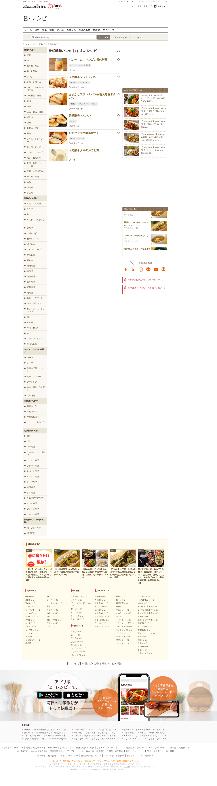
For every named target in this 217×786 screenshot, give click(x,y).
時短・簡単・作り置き (36, 388)
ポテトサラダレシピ (124, 630)
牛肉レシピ (30, 596)
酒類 (29, 182)
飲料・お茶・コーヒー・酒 (36, 164)
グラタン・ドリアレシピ (126, 623)
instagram (141, 269)
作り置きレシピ (144, 596)
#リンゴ (72, 65)
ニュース (90, 751)
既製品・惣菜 (33, 128)
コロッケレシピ (122, 640)
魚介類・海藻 (33, 66)
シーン (30, 357)
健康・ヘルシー (34, 376)
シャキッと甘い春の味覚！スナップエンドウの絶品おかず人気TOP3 (153, 98)
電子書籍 (170, 751)
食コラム (71, 29)
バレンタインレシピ (79, 655)
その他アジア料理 (35, 498)
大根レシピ (30, 620)
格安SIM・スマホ (144, 747)
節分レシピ (75, 635)
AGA (149, 751)
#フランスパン (83, 82)
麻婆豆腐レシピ (122, 603)
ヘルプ (98, 755)
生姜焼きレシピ (101, 603)
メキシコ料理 (33, 514)
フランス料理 (33, 466)
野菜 (29, 55)
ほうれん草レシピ (32, 640)
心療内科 (101, 747)
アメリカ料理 (33, 509)
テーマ (30, 363)
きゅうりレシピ (31, 636)
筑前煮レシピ (100, 610)
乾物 (29, 101)
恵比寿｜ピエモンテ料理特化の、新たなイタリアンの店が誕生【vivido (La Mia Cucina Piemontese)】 (68, 732)
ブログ (121, 747)
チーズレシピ (52, 600)
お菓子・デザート (35, 298)
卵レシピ (50, 596)
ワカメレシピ (52, 623)
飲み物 (30, 322)
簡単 (51, 29)
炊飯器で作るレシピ (146, 616)
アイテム (111, 747)
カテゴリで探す (134, 37)
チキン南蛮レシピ (102, 620)
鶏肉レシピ (30, 603)
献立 (37, 29)
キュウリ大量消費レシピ (148, 613)
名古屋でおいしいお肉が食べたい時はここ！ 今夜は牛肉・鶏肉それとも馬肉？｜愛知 (162, 735)
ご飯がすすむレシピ (146, 653)
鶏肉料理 (31, 276)
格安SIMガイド (161, 747)
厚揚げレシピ (52, 610)
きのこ (30, 77)
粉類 (29, 106)
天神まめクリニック (85, 747)
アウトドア (32, 382)
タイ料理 (31, 493)
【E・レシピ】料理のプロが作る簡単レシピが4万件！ (95, 663)
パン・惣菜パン (34, 303)
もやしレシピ (30, 626)
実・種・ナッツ (34, 147)
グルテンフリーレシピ (147, 633)
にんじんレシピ (31, 633)
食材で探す (120, 37)
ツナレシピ (51, 626)
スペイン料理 (33, 471)
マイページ (108, 29)
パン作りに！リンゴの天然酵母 (88, 59)
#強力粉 (72, 82)
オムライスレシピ (123, 613)
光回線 (173, 747)
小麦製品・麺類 (34, 95)
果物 (29, 133)
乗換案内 (100, 751)
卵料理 (30, 228)
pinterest (163, 269)
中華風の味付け (34, 417)
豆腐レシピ (51, 606)
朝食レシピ (142, 643)
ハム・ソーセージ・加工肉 (36, 88)
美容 (128, 751)
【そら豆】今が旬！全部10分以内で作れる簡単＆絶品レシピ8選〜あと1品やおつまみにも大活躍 (116, 735)
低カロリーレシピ (145, 626)
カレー (30, 333)
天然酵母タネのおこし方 (84, 150)
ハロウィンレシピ (78, 648)
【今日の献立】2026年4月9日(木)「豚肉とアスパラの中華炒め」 (153, 124)
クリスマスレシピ (78, 652)
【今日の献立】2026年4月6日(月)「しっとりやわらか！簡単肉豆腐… (153, 150)
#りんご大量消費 (84, 65)
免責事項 (149, 755)
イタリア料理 (33, 460)
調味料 (30, 187)
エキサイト (162, 6)
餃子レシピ (120, 600)
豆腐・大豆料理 (34, 203)
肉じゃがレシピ (101, 606)
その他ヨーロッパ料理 (36, 453)
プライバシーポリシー (68, 755)
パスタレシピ (121, 616)
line (148, 269)
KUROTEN (18, 747)
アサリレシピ (76, 609)
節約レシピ (142, 636)
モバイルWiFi (22, 751)
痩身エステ (159, 751)
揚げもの (31, 244)
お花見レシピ (76, 645)
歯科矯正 (119, 751)
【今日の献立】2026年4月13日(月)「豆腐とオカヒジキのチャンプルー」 (106, 729)
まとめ (60, 29)
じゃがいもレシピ (32, 610)
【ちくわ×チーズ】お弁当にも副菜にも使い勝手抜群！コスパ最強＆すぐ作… (153, 137)
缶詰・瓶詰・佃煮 (35, 112)
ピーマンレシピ (31, 630)
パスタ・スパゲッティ (36, 221)
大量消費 (31, 395)
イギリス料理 (33, 476)
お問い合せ (109, 755)
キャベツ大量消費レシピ (148, 606)
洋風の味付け (33, 411)
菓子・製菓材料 (34, 158)
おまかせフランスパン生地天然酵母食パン (92, 96)
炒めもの (31, 255)
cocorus (34, 751)
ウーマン (71, 751)
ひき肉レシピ (30, 606)
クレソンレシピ (77, 616)
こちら (127, 766)
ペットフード (138, 751)
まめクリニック (67, 747)
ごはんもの (32, 344)
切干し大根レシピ (54, 620)
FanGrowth (52, 747)
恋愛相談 (54, 751)
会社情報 (41, 755)
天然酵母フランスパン (82, 77)
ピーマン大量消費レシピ (148, 610)
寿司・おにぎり (34, 328)
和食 (29, 436)
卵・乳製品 (32, 71)
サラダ (30, 209)
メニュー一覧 (162, 1)
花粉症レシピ (76, 638)
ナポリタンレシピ (123, 620)
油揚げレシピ (52, 613)
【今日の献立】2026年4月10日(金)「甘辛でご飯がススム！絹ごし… (153, 111)
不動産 (110, 751)
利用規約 (52, 755)
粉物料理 (31, 266)
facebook (126, 269)
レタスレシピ (76, 600)
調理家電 (31, 533)
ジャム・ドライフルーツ (36, 140)
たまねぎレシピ (31, 613)
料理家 (96, 29)
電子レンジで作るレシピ (148, 620)
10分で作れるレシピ (146, 600)
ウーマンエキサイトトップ (140, 6)
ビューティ (136, 1)
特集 (44, 29)
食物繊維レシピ (144, 630)
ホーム (28, 29)
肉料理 (30, 271)
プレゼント (151, 1)
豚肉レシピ (30, 600)
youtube (156, 269)
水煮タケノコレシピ (79, 596)
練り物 (30, 117)
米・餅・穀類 (33, 176)
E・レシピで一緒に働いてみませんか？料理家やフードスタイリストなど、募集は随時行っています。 (95, 761)
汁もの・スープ (34, 249)
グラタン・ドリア (35, 338)
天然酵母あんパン (80, 115)
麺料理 (30, 293)
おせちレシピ (76, 631)
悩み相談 (44, 751)
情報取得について (135, 755)
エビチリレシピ (122, 610)
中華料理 (31, 447)
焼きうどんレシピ (102, 626)
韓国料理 (31, 487)
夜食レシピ (142, 650)
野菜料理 (31, 287)
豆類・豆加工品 (34, 82)
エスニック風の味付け (36, 423)
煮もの (30, 260)
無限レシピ (142, 640)
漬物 (29, 122)
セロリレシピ (76, 612)
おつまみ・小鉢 (34, 239)
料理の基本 (84, 29)
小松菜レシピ (30, 643)
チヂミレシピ (121, 633)
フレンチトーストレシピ (126, 643)
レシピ (80, 751)
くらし (127, 1)
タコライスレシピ (123, 636)
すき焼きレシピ (101, 613)
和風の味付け (33, 406)
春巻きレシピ (121, 606)
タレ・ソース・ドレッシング (36, 310)
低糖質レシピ (143, 623)
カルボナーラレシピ (124, 626)
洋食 (29, 441)
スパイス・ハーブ (35, 152)
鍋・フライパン (34, 528)
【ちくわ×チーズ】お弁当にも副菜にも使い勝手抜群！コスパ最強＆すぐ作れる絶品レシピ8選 (165, 738)
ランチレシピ (143, 647)
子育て (121, 1)
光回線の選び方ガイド (36, 747)
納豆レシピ (51, 616)
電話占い (130, 747)
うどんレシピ (100, 623)
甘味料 (30, 193)
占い (144, 1)
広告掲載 (120, 755)
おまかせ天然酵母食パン (84, 133)
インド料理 (32, 503)
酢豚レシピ (120, 596)
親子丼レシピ (100, 596)
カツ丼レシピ (100, 600)
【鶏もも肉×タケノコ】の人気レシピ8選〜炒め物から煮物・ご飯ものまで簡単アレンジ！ (64, 738)
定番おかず (32, 233)
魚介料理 (31, 282)
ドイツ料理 (32, 482)
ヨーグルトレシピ (54, 603)
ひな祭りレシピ (77, 642)
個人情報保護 (87, 755)
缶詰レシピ (142, 603)
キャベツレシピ (31, 616)
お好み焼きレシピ (102, 616)
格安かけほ (184, 747)
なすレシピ (30, 623)
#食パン (94, 104)
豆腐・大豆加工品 (35, 171)
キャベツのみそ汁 (132, 236)
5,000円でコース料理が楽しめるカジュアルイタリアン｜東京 (51, 729)
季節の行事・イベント (36, 369)
